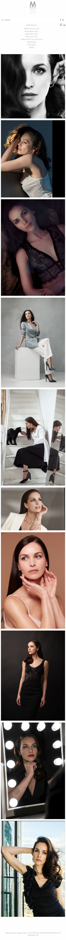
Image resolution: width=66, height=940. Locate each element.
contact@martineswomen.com (50, 933)
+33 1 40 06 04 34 (33, 933)
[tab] (61, 25)
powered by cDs (33, 935)
